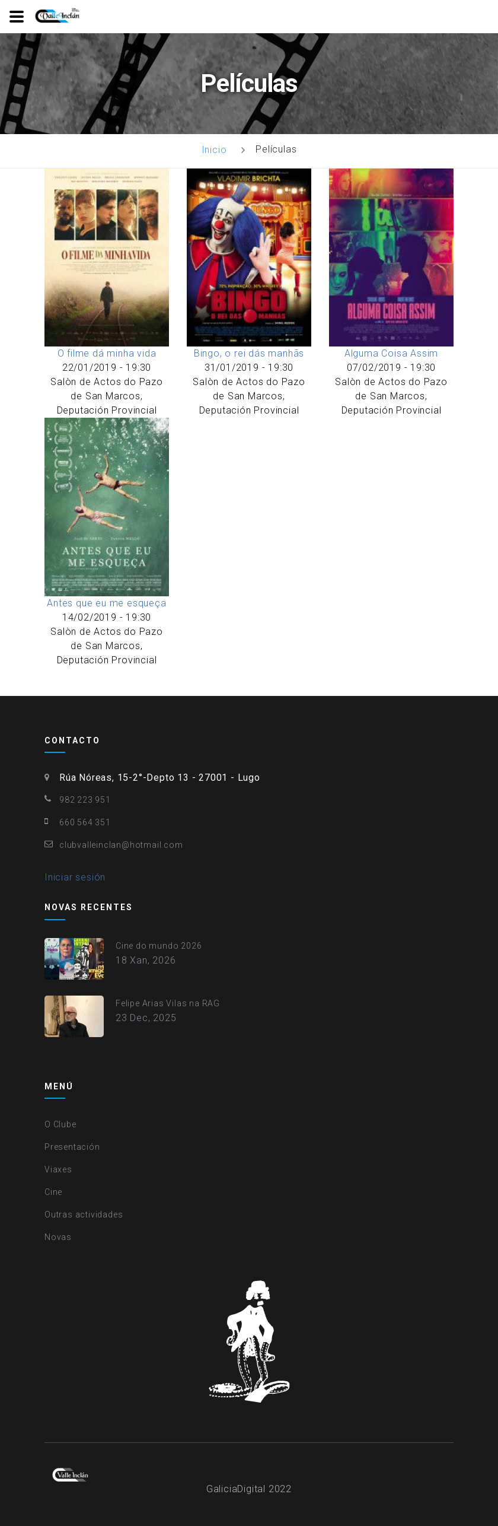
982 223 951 (85, 800)
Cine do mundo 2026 (159, 945)
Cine (53, 1192)
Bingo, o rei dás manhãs (249, 353)
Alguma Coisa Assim (391, 353)
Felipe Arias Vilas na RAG (168, 1003)
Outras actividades (83, 1214)
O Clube (60, 1124)
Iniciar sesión (75, 877)
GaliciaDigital (236, 1489)
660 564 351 (85, 822)
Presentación (72, 1147)
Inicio (214, 149)
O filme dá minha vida (107, 353)
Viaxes (58, 1169)
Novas (58, 1237)
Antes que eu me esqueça (106, 603)
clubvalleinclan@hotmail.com (121, 845)
